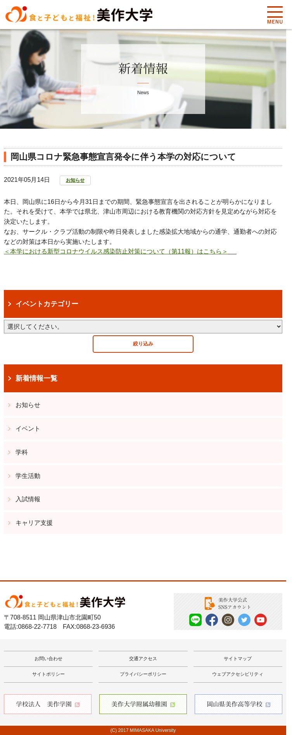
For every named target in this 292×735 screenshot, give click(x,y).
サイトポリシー (48, 674)
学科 (22, 452)
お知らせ (75, 180)
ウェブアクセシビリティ (237, 674)
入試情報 (28, 499)
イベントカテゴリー (47, 304)
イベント (28, 428)
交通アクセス (143, 658)
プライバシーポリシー (143, 674)
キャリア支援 (34, 522)
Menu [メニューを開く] (274, 14)
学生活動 (28, 476)
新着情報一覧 (36, 378)
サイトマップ (238, 658)
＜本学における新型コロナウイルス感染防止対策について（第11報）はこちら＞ (116, 251)
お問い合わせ (48, 658)
